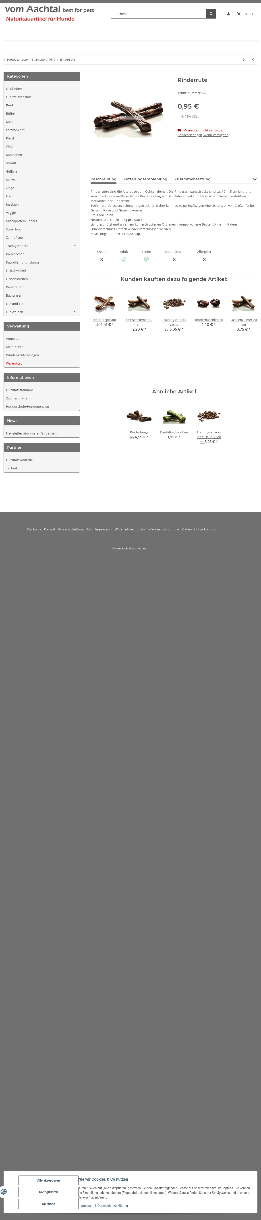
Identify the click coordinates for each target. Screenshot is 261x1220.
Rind (9, 105)
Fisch (10, 196)
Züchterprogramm (19, 398)
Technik (12, 468)
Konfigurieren (48, 1192)
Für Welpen (14, 312)
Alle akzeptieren (49, 1181)
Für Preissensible (19, 97)
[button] (228, 13)
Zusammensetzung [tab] (192, 179)
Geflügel (12, 171)
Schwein (12, 179)
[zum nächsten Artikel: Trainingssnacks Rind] (243, 59)
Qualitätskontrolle (19, 460)
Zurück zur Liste (17, 59)
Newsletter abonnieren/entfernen (31, 433)
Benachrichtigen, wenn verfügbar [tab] (203, 135)
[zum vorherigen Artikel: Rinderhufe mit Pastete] (252, 59)
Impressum (86, 1206)
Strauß (11, 163)
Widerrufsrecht (127, 529)
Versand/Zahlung (72, 529)
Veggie (11, 213)
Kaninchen (14, 155)
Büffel (10, 113)
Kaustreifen (14, 287)
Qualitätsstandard (19, 390)
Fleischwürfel (16, 270)
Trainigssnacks (17, 246)
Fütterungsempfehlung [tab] (145, 179)
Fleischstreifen (17, 279)
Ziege (10, 188)
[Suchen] (158, 14)
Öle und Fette (16, 304)
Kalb (9, 122)
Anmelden (13, 338)
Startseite (35, 529)
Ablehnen (49, 1204)
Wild (9, 146)
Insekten (12, 204)
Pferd (10, 138)
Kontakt (51, 529)
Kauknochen (15, 254)
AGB (90, 529)
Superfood (14, 229)
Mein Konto (14, 347)
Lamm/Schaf (15, 130)
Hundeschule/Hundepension (27, 406)
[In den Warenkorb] (94, 74)
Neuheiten (14, 89)
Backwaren (14, 295)
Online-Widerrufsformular (161, 529)
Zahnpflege (14, 237)
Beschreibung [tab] (103, 179)
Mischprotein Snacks (21, 221)
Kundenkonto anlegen (22, 355)
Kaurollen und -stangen (23, 262)
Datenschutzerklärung (113, 1206)
